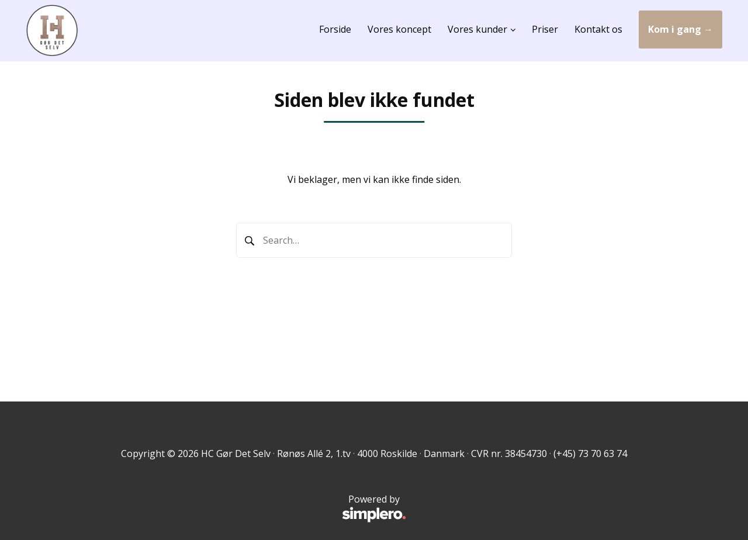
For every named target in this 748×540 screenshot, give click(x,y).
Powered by (227, 508)
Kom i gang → (680, 29)
